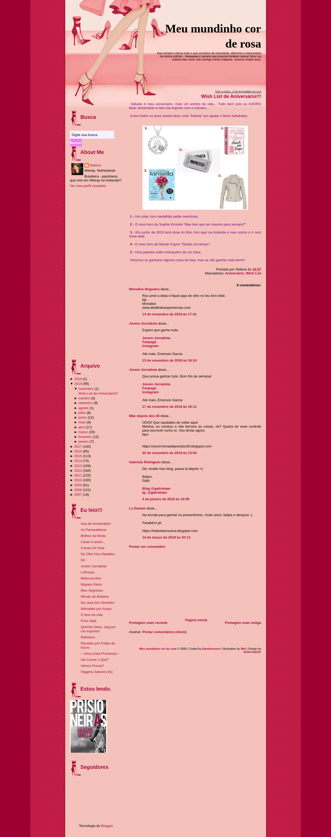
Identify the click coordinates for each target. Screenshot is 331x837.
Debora (95, 165)
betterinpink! (252, 651)
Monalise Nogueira (144, 289)
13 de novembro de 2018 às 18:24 (169, 360)
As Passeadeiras (94, 530)
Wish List (253, 273)
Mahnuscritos (91, 578)
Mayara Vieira (91, 584)
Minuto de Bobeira (95, 596)
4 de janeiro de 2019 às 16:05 (166, 499)
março (83, 432)
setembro (85, 403)
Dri (83, 560)
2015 (78, 456)
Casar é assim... (93, 542)
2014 (78, 461)
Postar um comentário (147, 547)
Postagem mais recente (148, 623)
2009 (78, 485)
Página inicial (196, 620)
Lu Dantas (137, 508)
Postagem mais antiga (243, 623)
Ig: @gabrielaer (154, 492)
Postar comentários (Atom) (164, 632)
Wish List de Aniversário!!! (231, 96)
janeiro (83, 441)
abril (81, 427)
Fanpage (149, 342)
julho (82, 413)
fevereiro (85, 437)
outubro (84, 398)
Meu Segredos (92, 590)
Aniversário (234, 273)
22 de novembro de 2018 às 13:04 (169, 453)
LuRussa (87, 572)
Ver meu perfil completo (88, 186)
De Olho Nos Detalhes (98, 554)
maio (82, 422)
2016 (78, 451)
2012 (78, 471)
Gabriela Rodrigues (145, 462)
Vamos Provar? (92, 666)
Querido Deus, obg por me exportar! (98, 629)
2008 (78, 490)
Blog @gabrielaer (156, 488)
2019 (78, 379)
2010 (78, 480)
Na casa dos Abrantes (97, 603)
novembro (86, 389)
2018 (78, 384)
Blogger (107, 826)
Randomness (211, 648)
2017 (78, 446)
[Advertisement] (168, 582)
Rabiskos (88, 637)
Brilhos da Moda (93, 536)
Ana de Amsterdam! (96, 524)
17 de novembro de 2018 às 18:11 (169, 407)
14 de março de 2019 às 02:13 (166, 537)
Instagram (150, 346)
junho (82, 417)
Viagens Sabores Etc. (97, 672)
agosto (83, 408)
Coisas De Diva (93, 548)
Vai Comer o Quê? (95, 660)
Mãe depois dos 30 (144, 416)
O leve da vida (92, 615)
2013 (78, 466)
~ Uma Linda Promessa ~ (100, 654)
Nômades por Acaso (96, 609)
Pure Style (89, 621)
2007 (78, 495)
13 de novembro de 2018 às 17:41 (169, 314)
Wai (243, 648)
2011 (78, 475)
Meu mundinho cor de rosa (157, 648)
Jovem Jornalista (143, 323)
